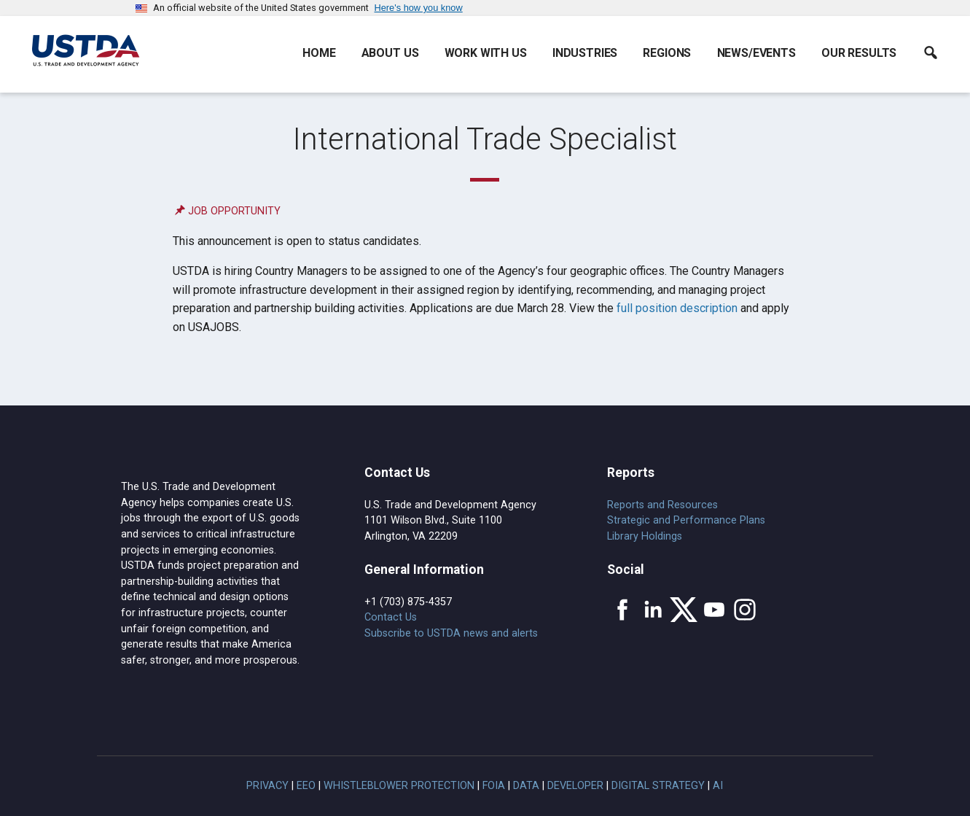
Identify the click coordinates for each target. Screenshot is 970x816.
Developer (575, 786)
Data (526, 786)
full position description (677, 308)
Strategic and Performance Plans (686, 520)
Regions (667, 53)
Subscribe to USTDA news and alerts (451, 633)
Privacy (267, 786)
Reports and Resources (662, 505)
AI (718, 786)
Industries (584, 53)
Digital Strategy (658, 786)
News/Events (756, 53)
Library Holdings (644, 536)
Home (318, 53)
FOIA (493, 786)
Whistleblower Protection (399, 786)
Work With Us (486, 53)
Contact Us (390, 617)
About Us (390, 53)
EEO (306, 786)
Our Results (858, 53)
